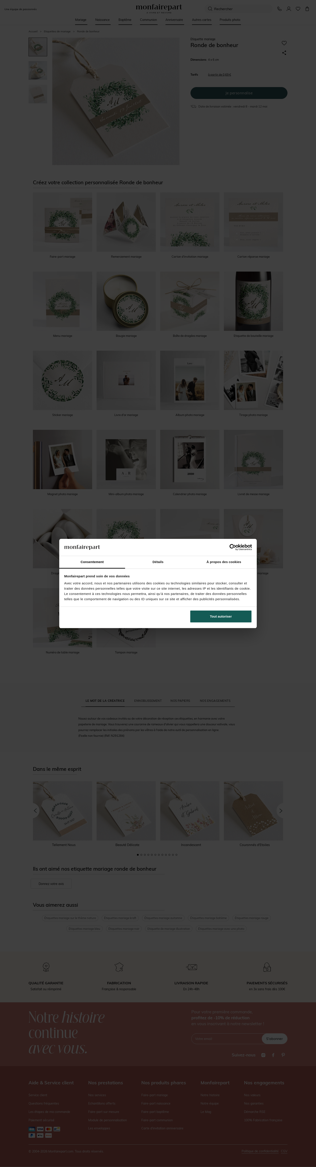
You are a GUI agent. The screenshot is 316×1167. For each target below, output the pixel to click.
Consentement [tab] (92, 562)
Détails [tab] (158, 562)
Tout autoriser (221, 616)
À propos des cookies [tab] (223, 562)
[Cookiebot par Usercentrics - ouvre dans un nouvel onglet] (233, 547)
